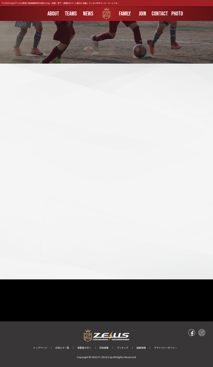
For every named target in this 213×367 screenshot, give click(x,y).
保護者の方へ (84, 347)
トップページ (40, 347)
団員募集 (104, 347)
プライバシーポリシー (165, 347)
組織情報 (141, 347)
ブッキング (122, 347)
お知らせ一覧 (62, 347)
